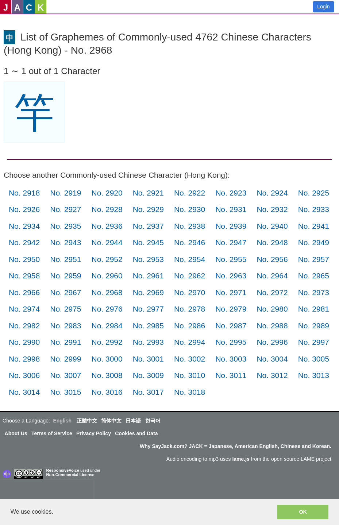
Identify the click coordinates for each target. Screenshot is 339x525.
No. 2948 (272, 242)
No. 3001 (148, 359)
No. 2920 (106, 193)
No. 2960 (106, 275)
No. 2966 (24, 292)
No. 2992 (106, 342)
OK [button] (303, 512)
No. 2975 (65, 309)
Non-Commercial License (70, 474)
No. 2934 (24, 226)
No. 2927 (65, 209)
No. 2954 (189, 259)
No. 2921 (148, 193)
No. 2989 (313, 325)
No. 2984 (106, 325)
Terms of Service (51, 433)
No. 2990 (24, 342)
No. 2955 (230, 259)
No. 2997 (313, 342)
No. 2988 (272, 325)
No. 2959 (65, 275)
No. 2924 (272, 193)
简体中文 (111, 421)
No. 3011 (230, 375)
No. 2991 (65, 342)
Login (323, 6)
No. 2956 (272, 259)
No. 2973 (313, 292)
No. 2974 (24, 309)
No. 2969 (148, 292)
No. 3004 (272, 359)
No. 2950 (24, 259)
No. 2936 (106, 226)
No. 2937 (148, 226)
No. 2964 (272, 275)
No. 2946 (189, 242)
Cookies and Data (136, 433)
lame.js (240, 459)
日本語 (133, 421)
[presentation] (46, 491)
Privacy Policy (93, 433)
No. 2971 (230, 292)
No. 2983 (65, 325)
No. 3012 (272, 375)
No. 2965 (313, 275)
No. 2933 (313, 209)
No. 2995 (230, 342)
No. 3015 (65, 392)
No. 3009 (148, 375)
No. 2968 (106, 292)
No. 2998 (24, 359)
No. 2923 (230, 193)
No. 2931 (230, 209)
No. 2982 (24, 325)
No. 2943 (65, 242)
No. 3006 (24, 375)
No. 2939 (230, 226)
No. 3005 (313, 359)
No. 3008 (106, 375)
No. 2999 (65, 359)
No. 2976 (106, 309)
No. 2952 (106, 259)
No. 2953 (148, 259)
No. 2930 (189, 209)
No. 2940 (272, 226)
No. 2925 (313, 193)
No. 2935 (65, 226)
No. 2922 (189, 193)
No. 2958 (24, 275)
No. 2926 (24, 209)
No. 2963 (230, 275)
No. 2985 (148, 325)
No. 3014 (24, 392)
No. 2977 (148, 309)
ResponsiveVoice (62, 470)
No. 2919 (65, 193)
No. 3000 (106, 359)
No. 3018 (189, 392)
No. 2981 (313, 309)
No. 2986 (189, 325)
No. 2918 (24, 193)
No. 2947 (230, 242)
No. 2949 (313, 242)
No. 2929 (148, 209)
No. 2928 (106, 209)
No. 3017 (148, 392)
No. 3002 (189, 359)
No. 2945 (148, 242)
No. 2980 (272, 309)
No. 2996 (272, 342)
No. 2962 (189, 275)
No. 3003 (230, 359)
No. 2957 (313, 259)
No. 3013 (313, 375)
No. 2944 (106, 242)
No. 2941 (313, 226)
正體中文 (87, 421)
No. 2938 (189, 226)
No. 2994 (189, 342)
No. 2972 (272, 292)
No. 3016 (106, 392)
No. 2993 (148, 342)
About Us (16, 433)
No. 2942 (24, 242)
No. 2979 (230, 309)
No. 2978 (189, 309)
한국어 (153, 421)
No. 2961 (148, 275)
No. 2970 (189, 292)
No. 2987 (230, 325)
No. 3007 (65, 375)
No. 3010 (189, 375)
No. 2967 (65, 292)
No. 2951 (65, 259)
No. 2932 (272, 209)
